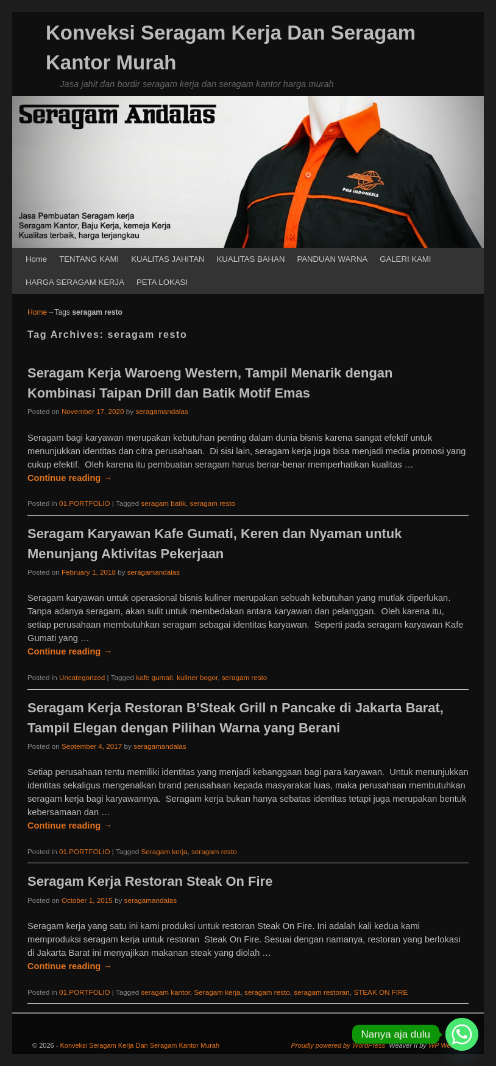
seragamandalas (161, 411)
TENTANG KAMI (89, 259)
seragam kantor (165, 992)
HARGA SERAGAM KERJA (75, 282)
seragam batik (163, 503)
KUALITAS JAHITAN (167, 259)
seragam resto (212, 503)
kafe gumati (154, 677)
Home (36, 259)
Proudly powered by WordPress (338, 1045)
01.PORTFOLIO (84, 503)
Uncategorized (82, 677)
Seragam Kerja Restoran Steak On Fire (149, 881)
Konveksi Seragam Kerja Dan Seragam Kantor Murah (139, 1045)
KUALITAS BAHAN (251, 259)
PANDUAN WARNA (332, 259)
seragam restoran (322, 992)
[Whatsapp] (461, 1034)
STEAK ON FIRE (380, 992)
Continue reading (69, 478)
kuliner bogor (197, 677)
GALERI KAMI (405, 259)
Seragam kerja (164, 851)
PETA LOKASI (162, 282)
